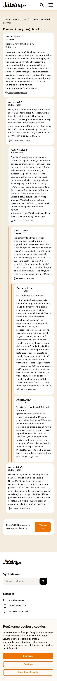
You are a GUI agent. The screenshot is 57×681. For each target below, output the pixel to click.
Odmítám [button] (28, 664)
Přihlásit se (42, 527)
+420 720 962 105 (14, 606)
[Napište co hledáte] (25, 581)
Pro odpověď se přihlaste (17, 93)
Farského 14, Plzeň (15, 612)
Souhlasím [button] (28, 656)
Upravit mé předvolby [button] (28, 672)
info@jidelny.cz (13, 600)
